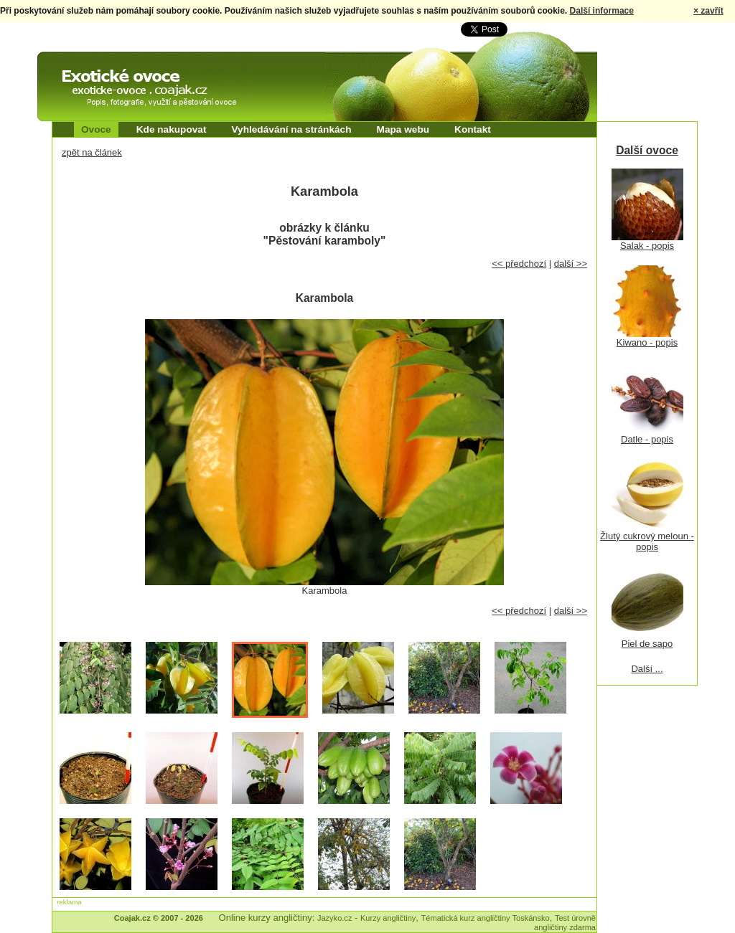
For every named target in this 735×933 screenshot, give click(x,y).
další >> (570, 263)
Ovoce (96, 129)
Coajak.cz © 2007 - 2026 (158, 918)
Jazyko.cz (334, 918)
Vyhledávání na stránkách (291, 129)
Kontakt (472, 129)
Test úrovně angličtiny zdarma (565, 923)
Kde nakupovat (171, 129)
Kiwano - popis (647, 342)
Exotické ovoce (74, 64)
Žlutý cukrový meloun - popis (647, 541)
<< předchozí (519, 263)
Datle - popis (647, 439)
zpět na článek (92, 152)
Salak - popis (647, 245)
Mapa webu (403, 129)
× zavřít (708, 11)
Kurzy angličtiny (388, 918)
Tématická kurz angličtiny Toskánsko (485, 918)
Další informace (602, 11)
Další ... (647, 668)
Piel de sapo (647, 643)
